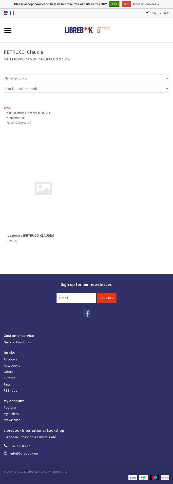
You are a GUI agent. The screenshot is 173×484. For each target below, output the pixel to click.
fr (12, 13)
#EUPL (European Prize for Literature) (30, 113)
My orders (11, 413)
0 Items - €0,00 (157, 13)
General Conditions (18, 342)
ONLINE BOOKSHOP (16, 59)
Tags (7, 384)
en (6, 13)
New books (12, 365)
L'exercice (30, 235)
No (126, 4)
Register (10, 407)
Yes (114, 4)
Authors (37, 59)
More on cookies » (146, 4)
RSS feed (11, 390)
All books (10, 359)
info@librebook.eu (24, 453)
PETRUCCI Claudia (58, 59)
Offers (8, 371)
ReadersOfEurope (18, 122)
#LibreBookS (15, 118)
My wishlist (12, 420)
